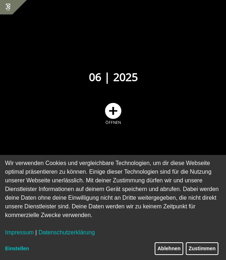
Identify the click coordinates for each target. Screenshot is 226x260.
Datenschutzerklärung (66, 232)
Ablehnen (169, 248)
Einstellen (17, 248)
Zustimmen (202, 248)
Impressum (19, 232)
